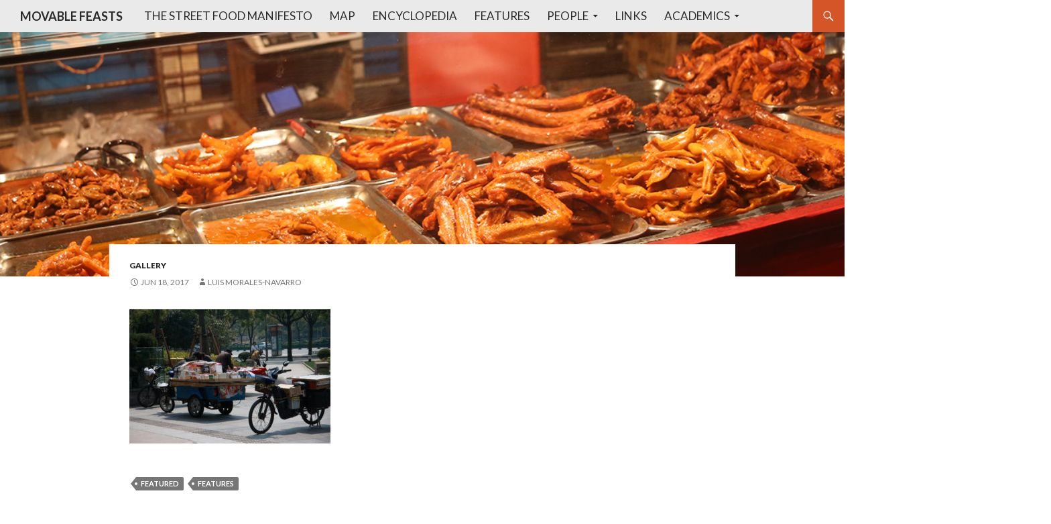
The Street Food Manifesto (228, 16)
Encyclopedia (415, 16)
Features (502, 16)
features (216, 483)
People (568, 16)
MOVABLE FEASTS (71, 16)
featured (160, 483)
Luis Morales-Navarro (255, 282)
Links (631, 16)
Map (342, 16)
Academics (697, 16)
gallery (147, 265)
